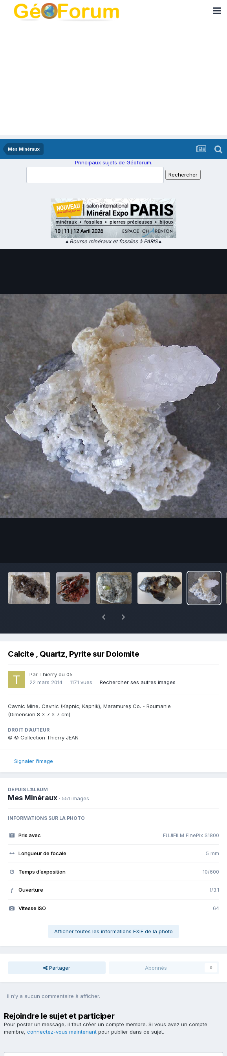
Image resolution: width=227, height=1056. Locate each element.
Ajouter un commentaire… (47, 1043)
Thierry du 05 (56, 654)
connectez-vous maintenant (62, 1011)
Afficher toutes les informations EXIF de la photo (113, 911)
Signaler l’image (33, 740)
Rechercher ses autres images (138, 662)
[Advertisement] (113, 80)
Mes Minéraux (32, 777)
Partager (56, 947)
